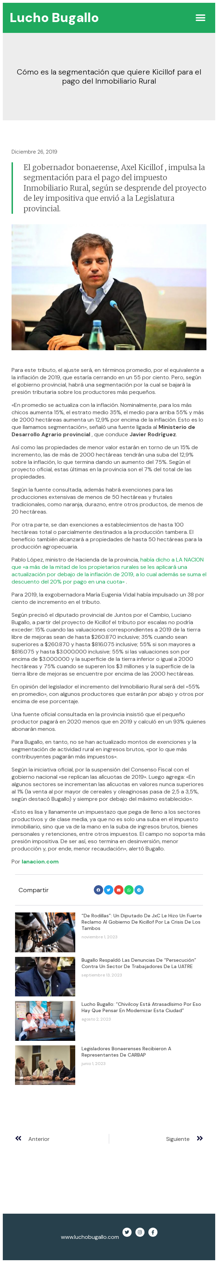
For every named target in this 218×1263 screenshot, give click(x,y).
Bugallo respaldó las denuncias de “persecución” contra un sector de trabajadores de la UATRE (139, 963)
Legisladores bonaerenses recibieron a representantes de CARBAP (126, 1051)
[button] (200, 18)
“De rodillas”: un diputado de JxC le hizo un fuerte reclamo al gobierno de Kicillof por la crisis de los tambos (142, 921)
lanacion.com (40, 861)
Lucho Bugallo (54, 17)
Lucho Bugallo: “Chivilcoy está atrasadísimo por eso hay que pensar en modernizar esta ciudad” (141, 1007)
